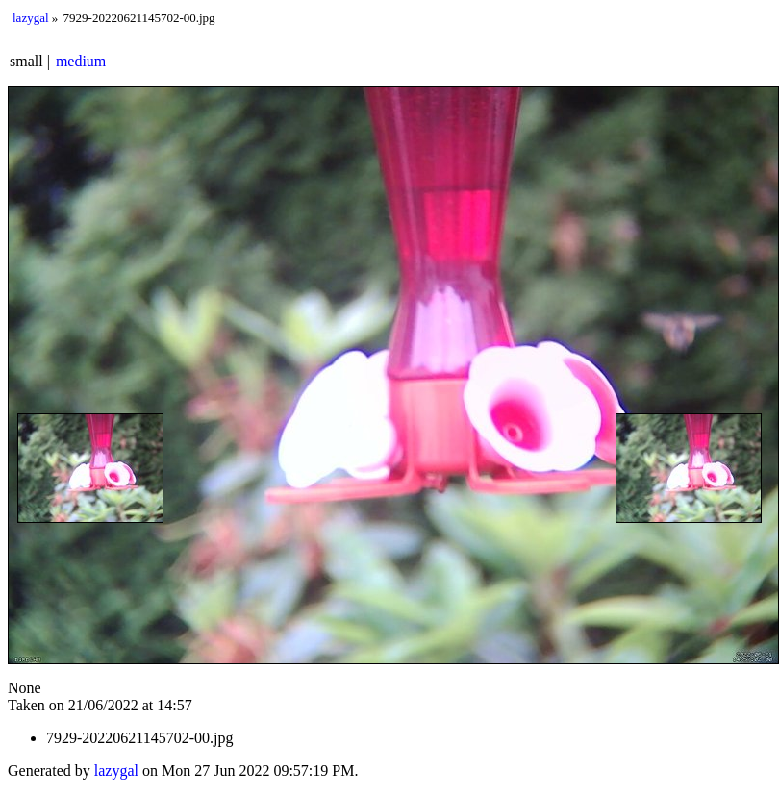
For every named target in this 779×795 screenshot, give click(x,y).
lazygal (31, 18)
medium (81, 61)
